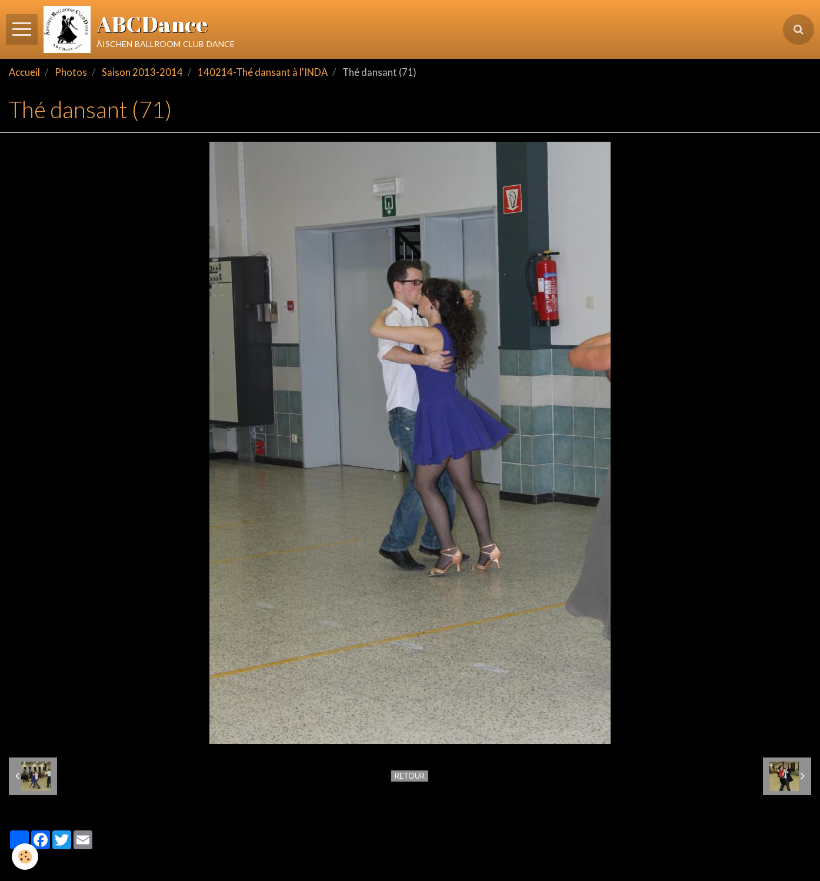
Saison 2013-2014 (142, 72)
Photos (71, 72)
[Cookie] (25, 856)
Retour (410, 775)
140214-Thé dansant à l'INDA (263, 72)
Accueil (24, 72)
